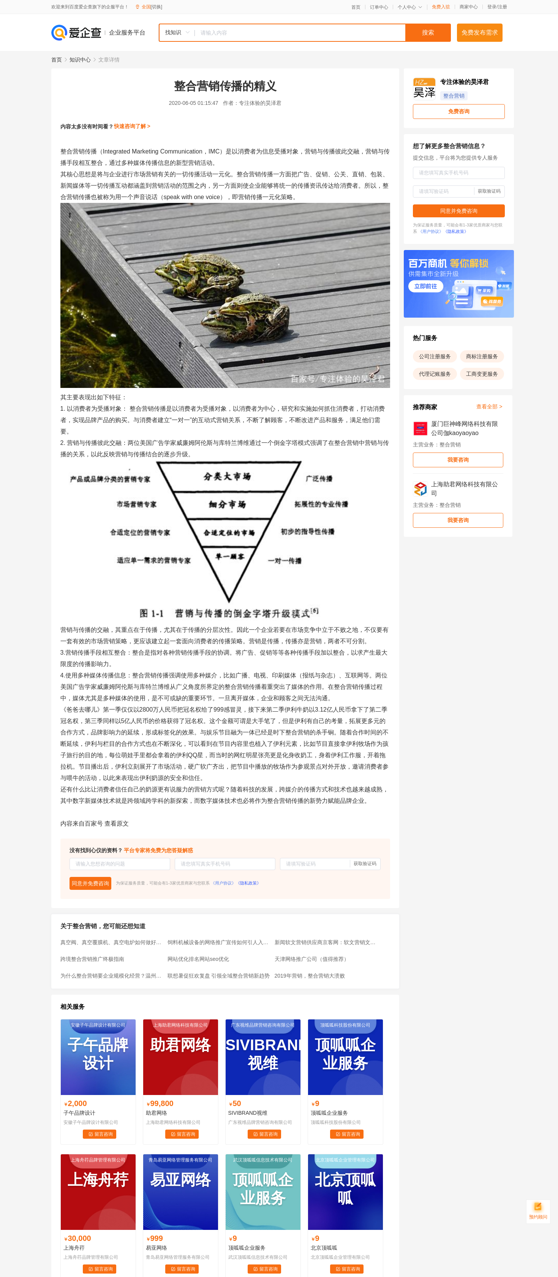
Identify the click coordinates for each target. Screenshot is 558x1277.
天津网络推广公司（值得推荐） (312, 959)
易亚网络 (156, 1248)
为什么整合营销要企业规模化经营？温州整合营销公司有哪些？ (111, 976)
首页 (355, 7)
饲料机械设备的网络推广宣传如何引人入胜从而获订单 (219, 942)
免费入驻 (441, 7)
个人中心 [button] (410, 7)
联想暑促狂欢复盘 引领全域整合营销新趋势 (219, 976)
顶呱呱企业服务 (329, 1113)
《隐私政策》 (248, 883)
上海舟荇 (74, 1248)
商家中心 (469, 7)
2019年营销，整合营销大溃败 (310, 976)
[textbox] (323, 33)
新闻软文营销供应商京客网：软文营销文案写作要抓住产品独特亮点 (326, 942)
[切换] (157, 6)
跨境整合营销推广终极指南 (92, 959)
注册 (502, 6)
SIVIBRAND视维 (247, 1113)
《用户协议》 (223, 883)
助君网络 (156, 1113)
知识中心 (80, 59)
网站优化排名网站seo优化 (198, 959)
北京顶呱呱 (324, 1248)
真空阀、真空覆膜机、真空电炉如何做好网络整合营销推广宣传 (111, 942)
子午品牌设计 (79, 1113)
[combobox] (304, 33)
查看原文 (116, 823)
